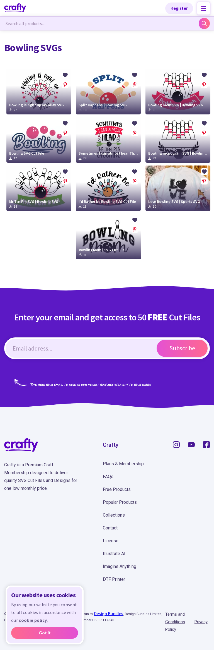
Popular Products (120, 502)
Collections (114, 515)
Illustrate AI (114, 553)
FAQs (108, 476)
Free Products (117, 489)
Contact (110, 528)
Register (179, 8)
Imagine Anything (119, 566)
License (110, 540)
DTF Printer (114, 579)
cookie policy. (33, 620)
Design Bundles (108, 613)
